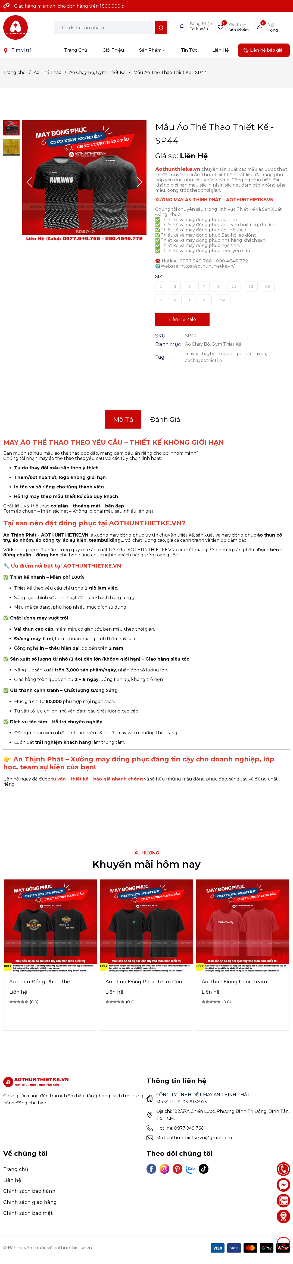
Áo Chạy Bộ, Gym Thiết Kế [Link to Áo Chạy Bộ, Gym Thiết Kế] (101, 72)
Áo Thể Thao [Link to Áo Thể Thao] (51, 72)
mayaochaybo (200, 353)
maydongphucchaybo (241, 353)
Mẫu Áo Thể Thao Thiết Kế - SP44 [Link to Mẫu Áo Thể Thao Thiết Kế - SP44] (170, 72)
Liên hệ (12, 1180)
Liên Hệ (221, 50)
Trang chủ (15, 1169)
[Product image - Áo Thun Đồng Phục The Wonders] (50, 925)
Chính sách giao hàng (30, 1202)
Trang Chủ (75, 50)
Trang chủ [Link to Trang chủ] (18, 72)
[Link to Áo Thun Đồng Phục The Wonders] (50, 982)
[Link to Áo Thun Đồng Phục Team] (243, 982)
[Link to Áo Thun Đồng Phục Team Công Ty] (146, 982)
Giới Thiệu (113, 50)
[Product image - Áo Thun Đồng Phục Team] (242, 925)
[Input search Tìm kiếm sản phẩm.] (104, 27)
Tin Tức (189, 50)
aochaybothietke (203, 360)
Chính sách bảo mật (28, 1213)
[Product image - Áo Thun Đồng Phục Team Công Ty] (146, 925)
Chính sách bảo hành (29, 1191)
